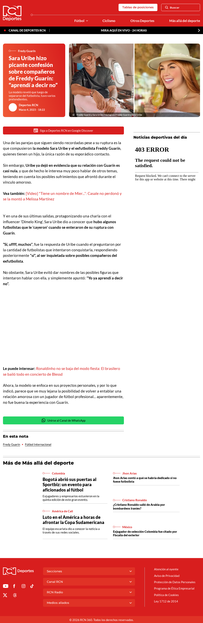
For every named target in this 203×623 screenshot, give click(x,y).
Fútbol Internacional (38, 444)
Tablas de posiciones (138, 7)
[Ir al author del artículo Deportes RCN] (13, 107)
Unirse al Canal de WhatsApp (63, 420)
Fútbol (79, 21)
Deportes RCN (28, 105)
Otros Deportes (142, 21)
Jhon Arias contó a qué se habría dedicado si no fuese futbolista (145, 479)
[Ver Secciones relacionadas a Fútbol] (87, 20)
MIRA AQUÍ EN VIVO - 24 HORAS (124, 30)
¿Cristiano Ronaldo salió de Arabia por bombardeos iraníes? (139, 506)
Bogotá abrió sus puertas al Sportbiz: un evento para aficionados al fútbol (69, 484)
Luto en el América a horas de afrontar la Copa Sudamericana (73, 520)
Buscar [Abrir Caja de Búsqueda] (172, 7)
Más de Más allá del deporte (38, 463)
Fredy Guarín (11, 444)
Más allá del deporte (184, 21)
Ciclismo (108, 21)
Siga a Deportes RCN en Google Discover (63, 130)
